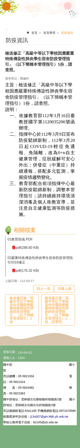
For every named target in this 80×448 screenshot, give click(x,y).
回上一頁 (43, 288)
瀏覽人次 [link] (9, 358)
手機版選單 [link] (6, 6)
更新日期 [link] (9, 351)
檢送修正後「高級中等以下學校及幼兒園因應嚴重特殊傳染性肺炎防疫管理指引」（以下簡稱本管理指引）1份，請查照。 (57, 310)
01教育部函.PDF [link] (20, 239)
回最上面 (64, 288)
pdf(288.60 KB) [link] (27, 247)
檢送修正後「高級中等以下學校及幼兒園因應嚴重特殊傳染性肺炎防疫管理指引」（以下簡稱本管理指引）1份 (21, 310)
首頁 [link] (34, 32)
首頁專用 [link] (49, 32)
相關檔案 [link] (25, 230)
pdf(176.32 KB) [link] (27, 270)
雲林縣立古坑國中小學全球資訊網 (40, 12)
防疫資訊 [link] (67, 32)
